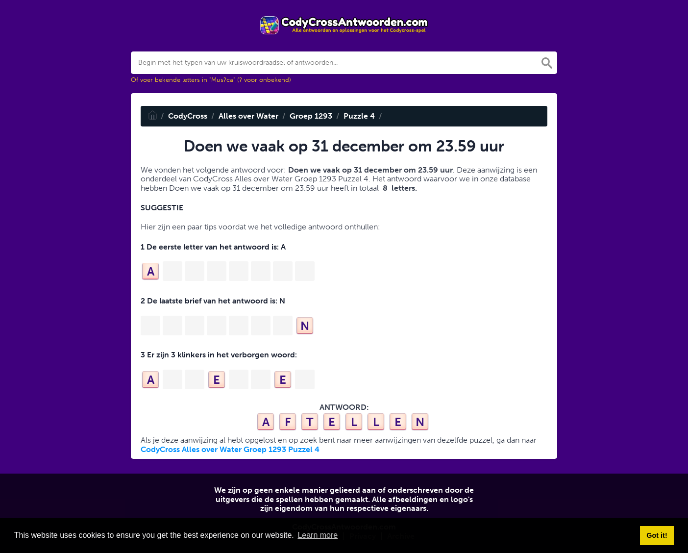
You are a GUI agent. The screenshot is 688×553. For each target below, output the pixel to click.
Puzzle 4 (359, 116)
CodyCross (187, 116)
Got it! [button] (656, 535)
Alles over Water (248, 116)
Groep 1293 (311, 116)
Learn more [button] (317, 535)
